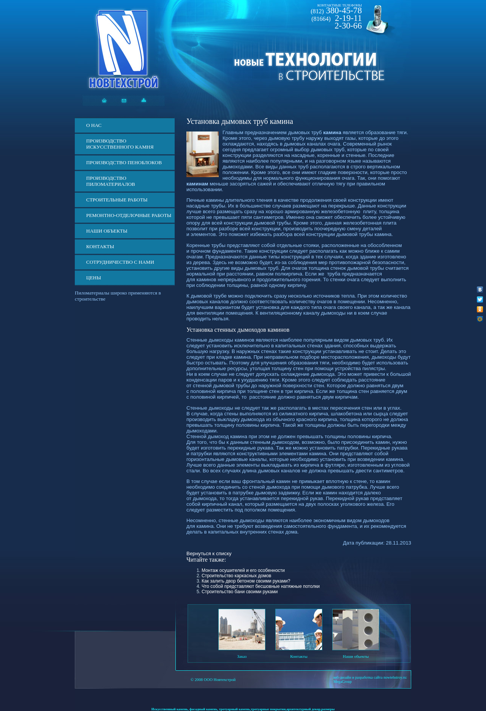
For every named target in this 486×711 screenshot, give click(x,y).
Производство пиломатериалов (110, 181)
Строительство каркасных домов (236, 575)
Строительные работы (117, 200)
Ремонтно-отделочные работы (128, 215)
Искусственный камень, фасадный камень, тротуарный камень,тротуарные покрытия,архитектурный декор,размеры (243, 709)
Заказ (242, 656)
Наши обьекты (356, 656)
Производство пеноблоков (124, 162)
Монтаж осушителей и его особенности (243, 570)
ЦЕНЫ (93, 277)
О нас (93, 125)
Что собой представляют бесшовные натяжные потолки (261, 586)
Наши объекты (107, 231)
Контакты (100, 246)
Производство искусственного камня (120, 144)
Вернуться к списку (209, 553)
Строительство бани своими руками (240, 591)
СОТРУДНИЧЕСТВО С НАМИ (120, 262)
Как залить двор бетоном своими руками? (246, 581)
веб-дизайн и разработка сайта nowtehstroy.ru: (370, 677)
